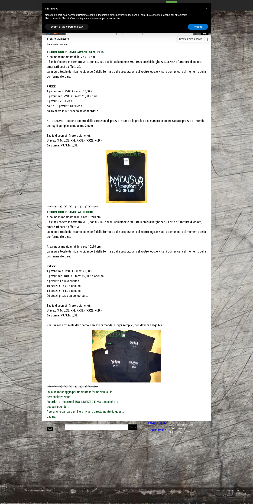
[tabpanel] (126, 99)
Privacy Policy (157, 423)
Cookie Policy (157, 430)
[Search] (96, 427)
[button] (50, 425)
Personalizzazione (57, 44)
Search (133, 427)
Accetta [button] (197, 26)
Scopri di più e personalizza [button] (67, 26)
